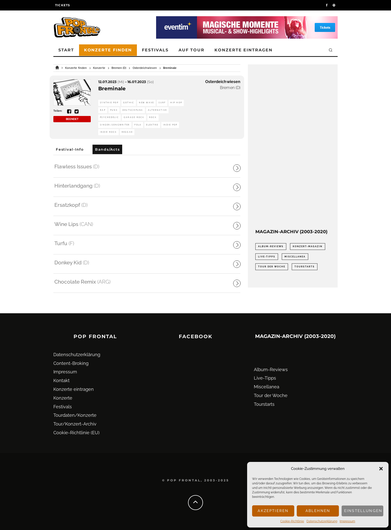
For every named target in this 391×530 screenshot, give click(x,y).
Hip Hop (176, 103)
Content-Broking (71, 363)
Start (66, 50)
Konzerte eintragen (243, 50)
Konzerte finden (108, 50)
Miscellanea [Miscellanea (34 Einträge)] (295, 256)
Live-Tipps (265, 378)
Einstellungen (363, 511)
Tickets (62, 5)
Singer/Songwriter (115, 125)
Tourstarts (264, 404)
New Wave (146, 103)
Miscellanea (266, 386)
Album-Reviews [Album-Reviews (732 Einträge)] (271, 246)
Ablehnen (317, 511)
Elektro (152, 125)
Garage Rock (134, 117)
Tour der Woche (271, 395)
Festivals (155, 50)
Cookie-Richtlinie (292, 521)
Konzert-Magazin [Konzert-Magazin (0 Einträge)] (307, 246)
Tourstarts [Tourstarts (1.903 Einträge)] (304, 266)
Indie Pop (170, 125)
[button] (381, 468)
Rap (102, 110)
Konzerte (62, 398)
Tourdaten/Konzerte (75, 415)
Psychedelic (109, 117)
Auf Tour (191, 50)
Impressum (347, 521)
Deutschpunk (132, 110)
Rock (153, 117)
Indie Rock (108, 132)
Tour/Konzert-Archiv (75, 423)
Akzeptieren (273, 511)
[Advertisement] (292, 146)
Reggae (127, 132)
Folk (137, 125)
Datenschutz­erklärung (321, 521)
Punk (114, 110)
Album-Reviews (271, 369)
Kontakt (61, 380)
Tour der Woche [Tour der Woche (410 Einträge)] (271, 266)
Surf (162, 103)
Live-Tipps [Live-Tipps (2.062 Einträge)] (266, 256)
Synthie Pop (109, 103)
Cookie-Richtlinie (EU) (76, 432)
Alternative (157, 110)
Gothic (128, 103)
